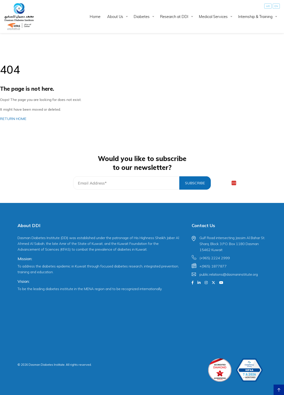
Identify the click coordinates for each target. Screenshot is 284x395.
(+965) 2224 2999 (214, 258)
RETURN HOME (13, 118)
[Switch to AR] (268, 6)
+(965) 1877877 (213, 266)
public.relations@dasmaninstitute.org (228, 274)
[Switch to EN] (276, 6)
